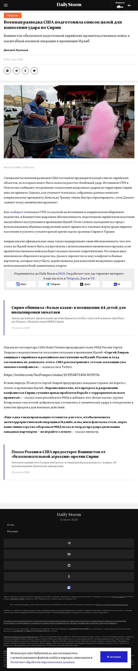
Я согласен (114, 656)
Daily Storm (69, 5)
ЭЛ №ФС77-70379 (17, 599)
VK (92, 278)
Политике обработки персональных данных (42, 662)
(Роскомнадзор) (118, 597)
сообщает (16, 212)
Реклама (12, 531)
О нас (10, 524)
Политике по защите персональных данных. (112, 604)
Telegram (72, 278)
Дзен (83, 278)
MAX (61, 273)
